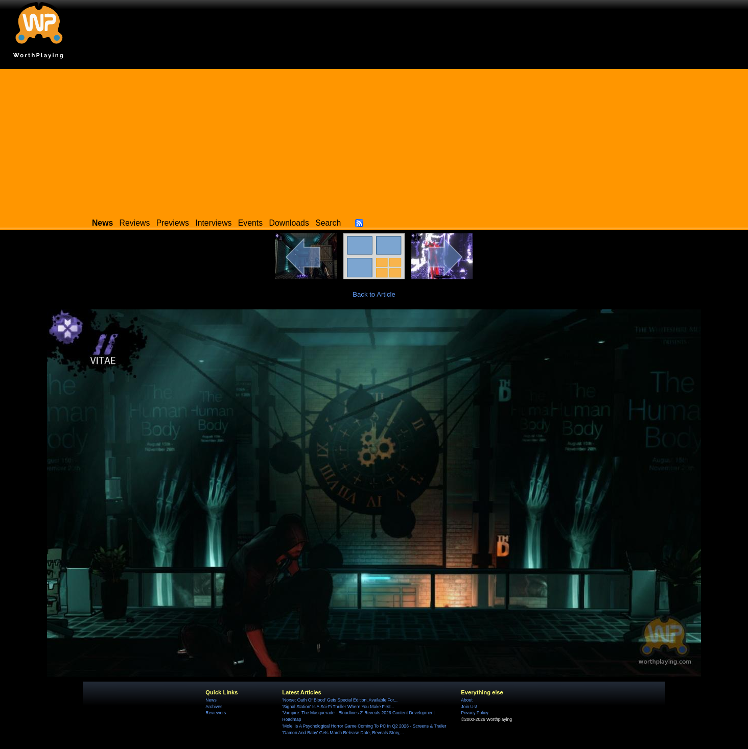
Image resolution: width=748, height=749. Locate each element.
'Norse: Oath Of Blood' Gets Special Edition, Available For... (340, 700)
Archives (213, 706)
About (466, 700)
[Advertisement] (374, 140)
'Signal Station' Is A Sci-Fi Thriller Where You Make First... (338, 706)
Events (250, 223)
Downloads (289, 223)
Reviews (135, 223)
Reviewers (215, 712)
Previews (172, 223)
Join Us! (469, 706)
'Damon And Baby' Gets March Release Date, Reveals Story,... (343, 732)
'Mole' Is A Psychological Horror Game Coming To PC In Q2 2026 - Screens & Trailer (364, 726)
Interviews (213, 223)
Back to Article (374, 294)
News (210, 700)
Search (328, 223)
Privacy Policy (474, 712)
